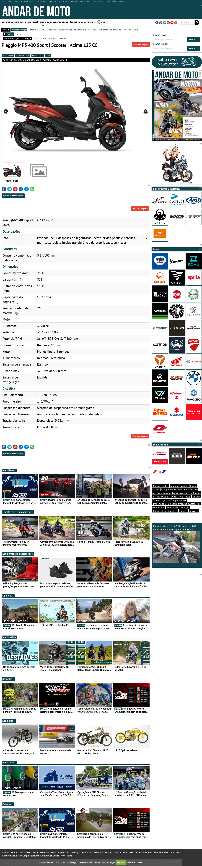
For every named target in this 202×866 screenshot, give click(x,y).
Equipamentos (54, 22)
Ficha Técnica (129, 852)
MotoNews (9, 470)
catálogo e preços (19, 29)
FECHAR (120, 862)
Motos (43, 22)
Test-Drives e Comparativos (17, 512)
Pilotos (183, 510)
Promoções (67, 22)
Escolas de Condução (178, 507)
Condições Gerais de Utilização (15, 855)
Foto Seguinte (37, 55)
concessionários (65, 29)
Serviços (78, 22)
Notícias (15, 22)
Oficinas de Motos (180, 496)
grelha (10, 34)
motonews (92, 29)
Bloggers (173, 510)
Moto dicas (9, 762)
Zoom (48, 55)
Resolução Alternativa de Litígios (44, 855)
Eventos (6, 22)
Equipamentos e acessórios (17, 553)
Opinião (35, 22)
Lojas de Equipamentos (173, 500)
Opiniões (8, 595)
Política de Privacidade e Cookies (168, 852)
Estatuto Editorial (144, 852)
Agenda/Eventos (179, 485)
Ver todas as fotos (22, 55)
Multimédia (9, 637)
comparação (21, 34)
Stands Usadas (161, 496)
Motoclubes (90, 22)
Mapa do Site (66, 855)
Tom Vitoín (44, 852)
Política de (134, 862)
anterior (37, 38)
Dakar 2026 (25, 22)
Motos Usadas (160, 485)
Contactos (117, 852)
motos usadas (34, 29)
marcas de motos (49, 29)
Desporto (8, 678)
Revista (105, 22)
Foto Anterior (8, 55)
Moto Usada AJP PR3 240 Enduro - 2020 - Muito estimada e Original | (177, 543)
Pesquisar (193, 39)
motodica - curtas (130, 29)
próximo (63, 38)
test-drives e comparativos (110, 29)
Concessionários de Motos (186, 493)
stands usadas (80, 29)
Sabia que (8, 720)
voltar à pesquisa (50, 38)
